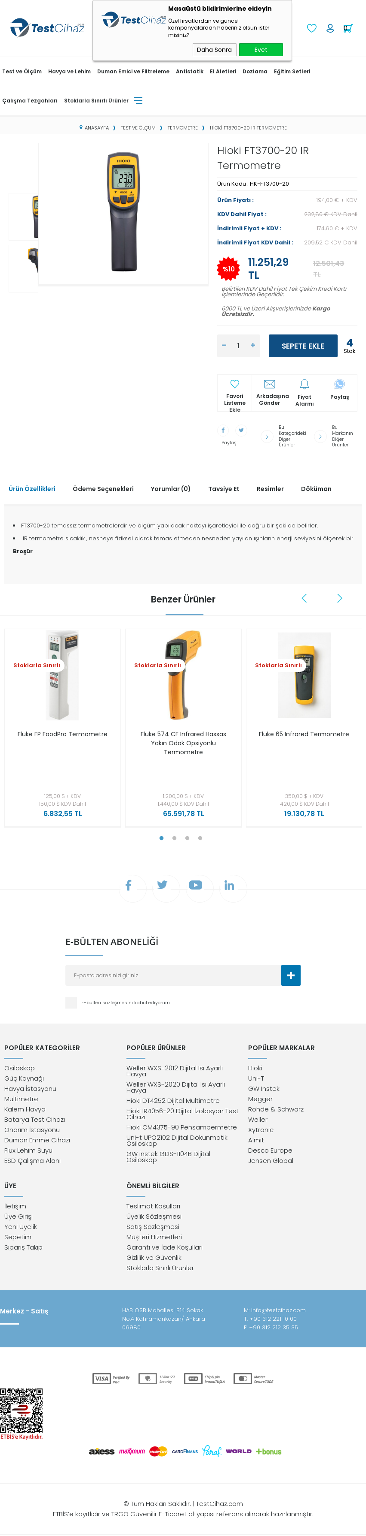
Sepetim (17, 1238)
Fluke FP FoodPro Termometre (62, 735)
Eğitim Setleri (292, 70)
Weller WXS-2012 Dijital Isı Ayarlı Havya (174, 1070)
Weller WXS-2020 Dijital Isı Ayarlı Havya (175, 1087)
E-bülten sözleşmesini (107, 1001)
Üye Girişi (18, 1217)
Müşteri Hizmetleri (154, 1238)
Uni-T (256, 1078)
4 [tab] (200, 835)
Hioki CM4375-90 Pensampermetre (181, 1127)
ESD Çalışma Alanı (32, 1160)
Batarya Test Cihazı (34, 1119)
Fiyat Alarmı (304, 400)
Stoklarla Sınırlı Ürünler (96, 99)
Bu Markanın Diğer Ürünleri (343, 434)
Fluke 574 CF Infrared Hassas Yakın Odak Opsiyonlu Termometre (183, 739)
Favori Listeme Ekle (235, 399)
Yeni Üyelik (20, 1227)
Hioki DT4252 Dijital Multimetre (173, 1100)
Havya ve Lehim (69, 70)
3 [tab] (187, 835)
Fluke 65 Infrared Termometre (304, 735)
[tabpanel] (60, 726)
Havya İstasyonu (30, 1088)
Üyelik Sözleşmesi (153, 1217)
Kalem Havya (25, 1109)
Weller (258, 1119)
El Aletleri (223, 70)
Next (340, 594)
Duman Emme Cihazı (37, 1139)
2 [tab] (174, 835)
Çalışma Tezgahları (30, 99)
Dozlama (255, 70)
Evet (261, 49)
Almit (256, 1139)
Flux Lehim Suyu (28, 1150)
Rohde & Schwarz (276, 1109)
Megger (260, 1098)
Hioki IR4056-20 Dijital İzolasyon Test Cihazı (182, 1113)
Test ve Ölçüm (22, 70)
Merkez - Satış (24, 1312)
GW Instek (264, 1088)
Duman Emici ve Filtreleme (133, 70)
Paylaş (339, 396)
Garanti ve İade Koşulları (164, 1248)
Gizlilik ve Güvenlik (153, 1258)
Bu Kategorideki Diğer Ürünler (293, 434)
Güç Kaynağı (24, 1078)
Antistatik (189, 70)
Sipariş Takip (23, 1248)
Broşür (23, 548)
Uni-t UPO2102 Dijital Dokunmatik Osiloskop (177, 1140)
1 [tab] (161, 835)
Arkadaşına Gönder (271, 399)
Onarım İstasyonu (32, 1129)
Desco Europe (270, 1150)
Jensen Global (270, 1160)
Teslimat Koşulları (153, 1207)
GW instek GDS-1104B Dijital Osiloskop (168, 1156)
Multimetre (21, 1098)
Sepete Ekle (303, 345)
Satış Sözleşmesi (152, 1227)
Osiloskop (19, 1067)
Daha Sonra (214, 49)
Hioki (255, 1067)
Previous (305, 594)
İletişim (15, 1207)
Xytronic (261, 1129)
